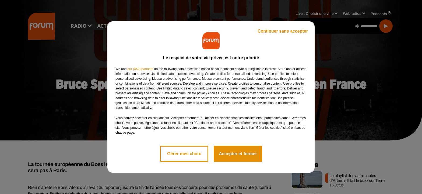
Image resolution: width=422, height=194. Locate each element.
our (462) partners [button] (140, 69)
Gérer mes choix (184, 153)
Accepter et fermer (238, 153)
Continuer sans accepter (283, 31)
